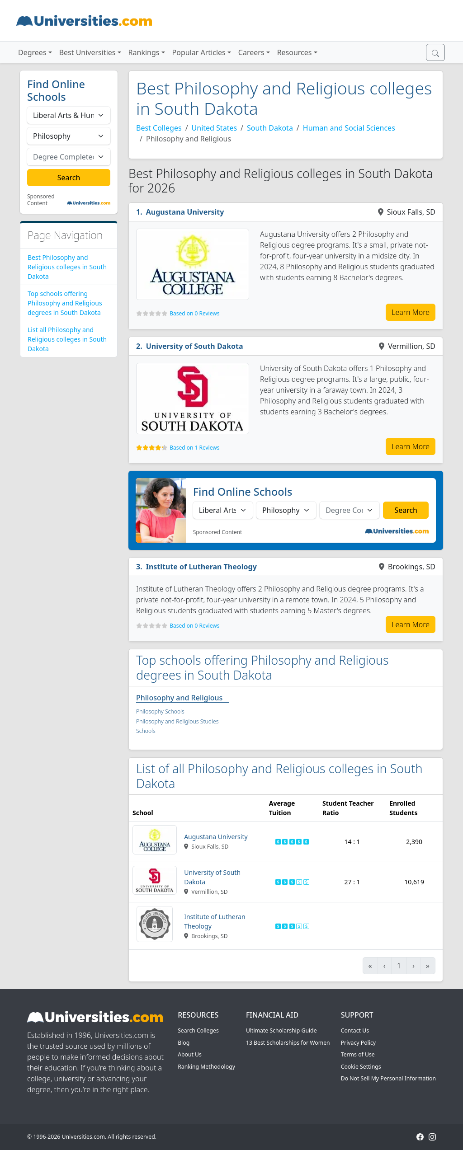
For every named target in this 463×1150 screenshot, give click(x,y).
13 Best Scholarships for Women (288, 1043)
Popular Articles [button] (199, 52)
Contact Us (355, 1030)
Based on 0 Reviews (194, 313)
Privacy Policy (358, 1043)
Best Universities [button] (87, 52)
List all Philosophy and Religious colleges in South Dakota (67, 339)
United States (214, 128)
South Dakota (270, 128)
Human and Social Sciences (349, 128)
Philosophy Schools (160, 711)
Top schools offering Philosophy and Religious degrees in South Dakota (65, 303)
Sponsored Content (41, 200)
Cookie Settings (361, 1066)
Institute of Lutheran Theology (201, 567)
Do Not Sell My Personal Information (388, 1078)
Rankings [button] (144, 52)
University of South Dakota (194, 346)
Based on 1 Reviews (194, 447)
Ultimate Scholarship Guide (281, 1030)
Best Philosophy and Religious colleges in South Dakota (67, 267)
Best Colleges (159, 128)
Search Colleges (198, 1030)
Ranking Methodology (206, 1066)
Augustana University (185, 212)
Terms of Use (358, 1054)
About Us (190, 1054)
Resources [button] (294, 52)
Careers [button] (251, 52)
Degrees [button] (32, 52)
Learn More (411, 312)
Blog (183, 1043)
